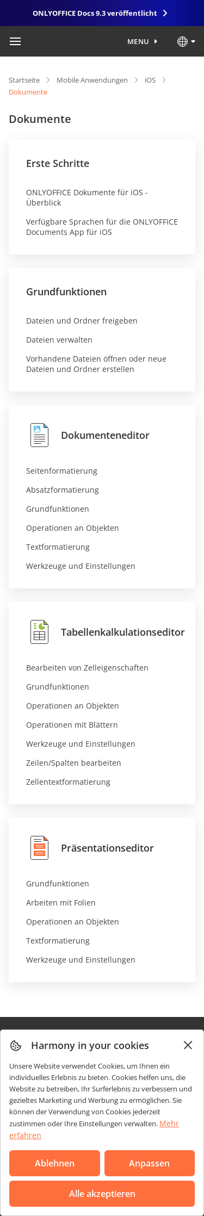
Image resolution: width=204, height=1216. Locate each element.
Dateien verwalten (59, 339)
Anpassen (149, 1163)
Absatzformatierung (62, 490)
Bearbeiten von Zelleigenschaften (87, 667)
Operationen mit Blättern (72, 724)
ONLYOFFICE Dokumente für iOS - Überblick (87, 197)
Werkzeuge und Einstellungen (80, 566)
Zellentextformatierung (68, 782)
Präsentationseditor (90, 848)
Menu (138, 41)
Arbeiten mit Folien (61, 902)
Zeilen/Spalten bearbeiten (73, 763)
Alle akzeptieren (102, 1194)
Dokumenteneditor (88, 435)
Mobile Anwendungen (92, 80)
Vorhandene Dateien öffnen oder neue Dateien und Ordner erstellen (96, 363)
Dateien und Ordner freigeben (82, 320)
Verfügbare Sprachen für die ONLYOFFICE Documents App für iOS (102, 226)
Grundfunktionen (66, 291)
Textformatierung (58, 547)
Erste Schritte (57, 163)
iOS (150, 80)
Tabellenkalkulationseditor (105, 632)
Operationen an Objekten (72, 528)
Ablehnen (55, 1163)
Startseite (24, 80)
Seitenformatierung (61, 471)
